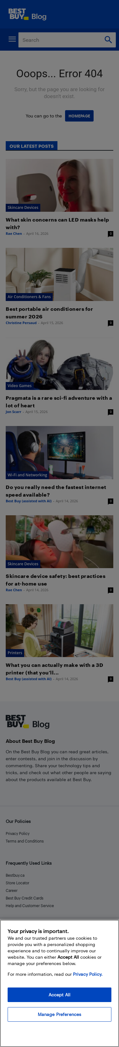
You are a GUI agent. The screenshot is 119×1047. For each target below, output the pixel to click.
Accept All (59, 994)
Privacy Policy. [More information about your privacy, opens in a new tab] (87, 974)
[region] (59, 983)
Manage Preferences (60, 1014)
